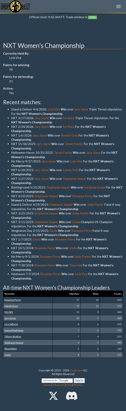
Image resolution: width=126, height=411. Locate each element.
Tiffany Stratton (12, 336)
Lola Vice (54, 109)
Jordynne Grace (94, 187)
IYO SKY (8, 312)
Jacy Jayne (81, 109)
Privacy (78, 385)
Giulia (76, 222)
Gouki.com (76, 370)
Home (47, 385)
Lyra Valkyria (11, 324)
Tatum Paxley (74, 144)
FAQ (69, 385)
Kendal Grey (69, 135)
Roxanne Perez (82, 196)
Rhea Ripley (10, 348)
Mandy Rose (11, 305)
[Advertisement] (63, 31)
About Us (58, 385)
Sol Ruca (68, 118)
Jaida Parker (95, 204)
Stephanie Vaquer (74, 178)
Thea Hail (75, 265)
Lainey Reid (71, 170)
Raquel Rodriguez (14, 330)
